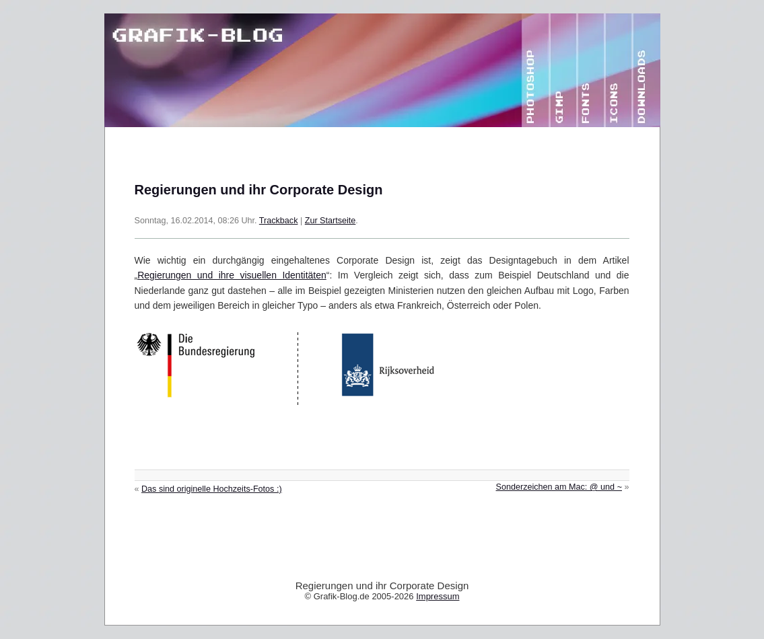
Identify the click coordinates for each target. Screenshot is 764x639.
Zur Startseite (330, 220)
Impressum (437, 596)
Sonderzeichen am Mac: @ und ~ (559, 487)
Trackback (278, 220)
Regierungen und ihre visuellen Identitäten (231, 275)
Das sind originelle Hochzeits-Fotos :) (211, 489)
